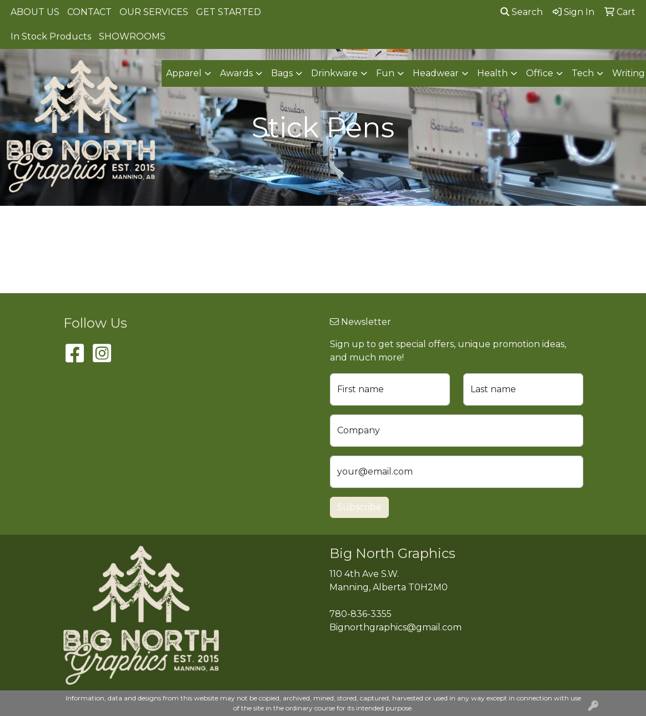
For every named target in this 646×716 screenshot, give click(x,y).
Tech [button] (583, 73)
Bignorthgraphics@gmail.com (395, 627)
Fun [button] (385, 73)
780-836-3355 (360, 614)
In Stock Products (51, 36)
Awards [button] (236, 73)
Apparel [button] (184, 73)
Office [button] (539, 73)
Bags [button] (282, 73)
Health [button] (492, 73)
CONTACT (89, 12)
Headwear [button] (436, 73)
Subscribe (359, 507)
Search (521, 12)
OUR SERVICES (153, 12)
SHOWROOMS (132, 36)
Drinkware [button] (334, 73)
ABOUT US (35, 12)
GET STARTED (228, 12)
